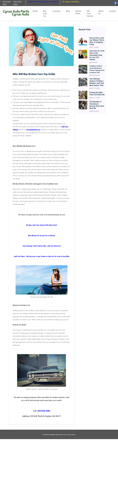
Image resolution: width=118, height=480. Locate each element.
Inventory (56, 11)
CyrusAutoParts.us (33, 130)
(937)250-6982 (18, 3)
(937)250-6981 (7, 3)
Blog (68, 11)
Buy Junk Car (45, 13)
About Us (100, 12)
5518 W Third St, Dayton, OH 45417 (43, 1)
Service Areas (78, 12)
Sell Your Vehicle (90, 13)
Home (35, 11)
